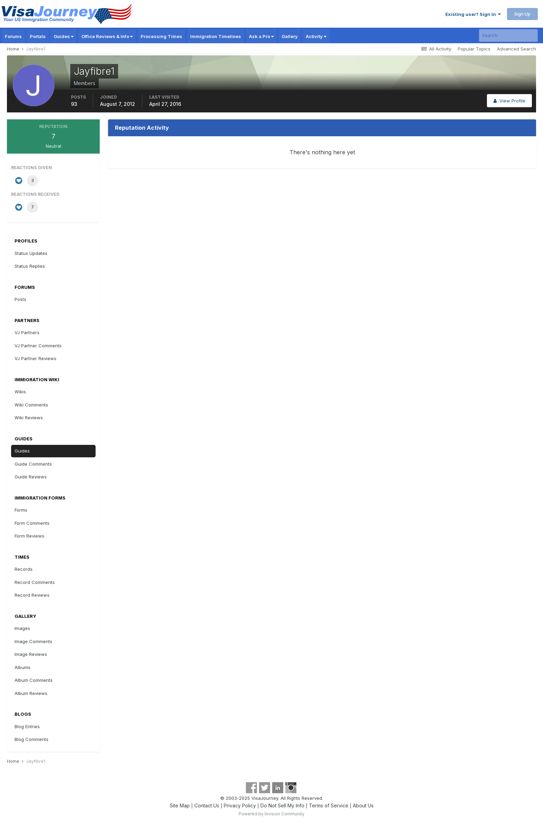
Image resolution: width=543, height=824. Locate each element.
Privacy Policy (240, 805)
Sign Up (522, 14)
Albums (22, 667)
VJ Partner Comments (38, 345)
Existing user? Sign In (473, 14)
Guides (63, 36)
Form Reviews (29, 536)
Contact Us (206, 805)
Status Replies (30, 266)
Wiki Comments (31, 405)
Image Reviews (31, 654)
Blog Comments (31, 739)
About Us (363, 805)
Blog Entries (27, 726)
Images (22, 628)
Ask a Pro (261, 36)
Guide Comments (33, 464)
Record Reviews (32, 595)
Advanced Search (516, 49)
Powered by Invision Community (271, 813)
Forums (13, 36)
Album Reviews (31, 693)
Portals (38, 36)
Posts (20, 299)
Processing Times (161, 36)
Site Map (180, 805)
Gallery (290, 36)
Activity (316, 36)
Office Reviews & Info (107, 36)
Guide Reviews (31, 476)
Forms (21, 510)
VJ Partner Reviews (35, 358)
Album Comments (34, 680)
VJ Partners (27, 332)
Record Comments (35, 582)
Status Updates (31, 253)
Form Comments (32, 523)
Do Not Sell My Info (282, 805)
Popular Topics (474, 49)
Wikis (20, 391)
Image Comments (33, 641)
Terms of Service (328, 805)
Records (24, 569)
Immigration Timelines (215, 36)
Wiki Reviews (29, 417)
